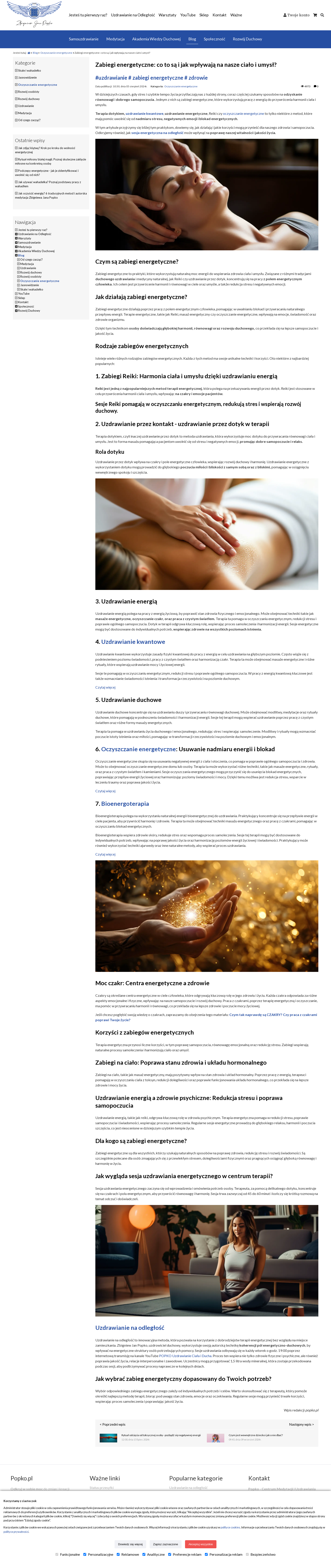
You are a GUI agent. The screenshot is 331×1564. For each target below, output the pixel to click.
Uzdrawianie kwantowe (133, 641)
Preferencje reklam (184, 1554)
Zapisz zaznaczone (165, 1544)
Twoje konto (298, 15)
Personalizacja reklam (223, 1554)
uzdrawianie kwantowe (144, 113)
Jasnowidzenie (27, 77)
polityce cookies (230, 1527)
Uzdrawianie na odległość (129, 1327)
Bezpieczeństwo (261, 1554)
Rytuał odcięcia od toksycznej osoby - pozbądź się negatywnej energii (161, 1435)
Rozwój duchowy (29, 99)
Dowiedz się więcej (130, 1544)
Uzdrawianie (26, 106)
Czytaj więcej (105, 687)
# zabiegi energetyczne (155, 77)
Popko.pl (21, 1478)
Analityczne (153, 1554)
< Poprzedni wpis (112, 1424)
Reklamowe (128, 1554)
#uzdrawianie (111, 77)
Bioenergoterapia (125, 803)
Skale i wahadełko (29, 70)
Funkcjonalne (67, 1554)
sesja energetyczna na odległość (157, 133)
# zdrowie (196, 77)
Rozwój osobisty (28, 91)
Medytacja (25, 113)
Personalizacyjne (98, 1554)
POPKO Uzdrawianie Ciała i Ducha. (186, 1356)
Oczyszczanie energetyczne (56, 52)
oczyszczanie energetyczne (243, 113)
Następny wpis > (301, 1424)
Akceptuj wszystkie (201, 1544)
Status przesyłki (102, 1487)
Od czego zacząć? (29, 120)
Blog (35, 52)
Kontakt (259, 1478)
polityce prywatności (16, 1531)
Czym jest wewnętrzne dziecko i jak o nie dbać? (256, 1435)
